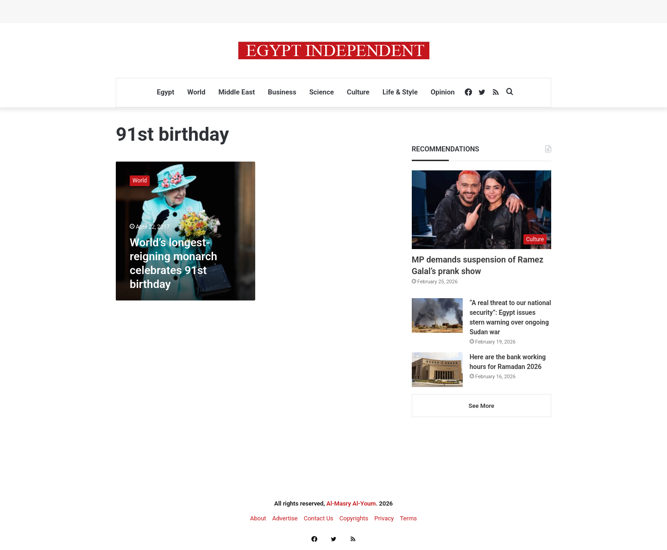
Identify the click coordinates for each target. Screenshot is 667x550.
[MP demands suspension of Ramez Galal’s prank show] (481, 209)
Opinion (443, 92)
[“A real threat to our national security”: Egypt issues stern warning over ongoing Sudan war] (437, 315)
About (258, 518)
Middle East (236, 92)
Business (282, 92)
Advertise (285, 518)
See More (481, 405)
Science (321, 92)
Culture (358, 92)
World (196, 92)
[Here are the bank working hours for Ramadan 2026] (437, 369)
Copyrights (354, 518)
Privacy (384, 518)
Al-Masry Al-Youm (351, 503)
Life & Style (400, 92)
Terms (408, 518)
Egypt (165, 92)
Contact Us (319, 518)
